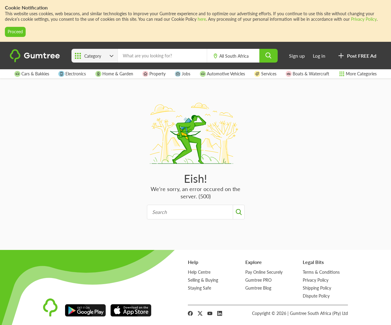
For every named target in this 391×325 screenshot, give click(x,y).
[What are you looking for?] (162, 56)
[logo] (36, 60)
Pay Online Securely (264, 272)
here (202, 19)
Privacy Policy (364, 19)
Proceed (15, 31)
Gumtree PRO (258, 280)
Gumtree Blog (258, 288)
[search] (268, 56)
